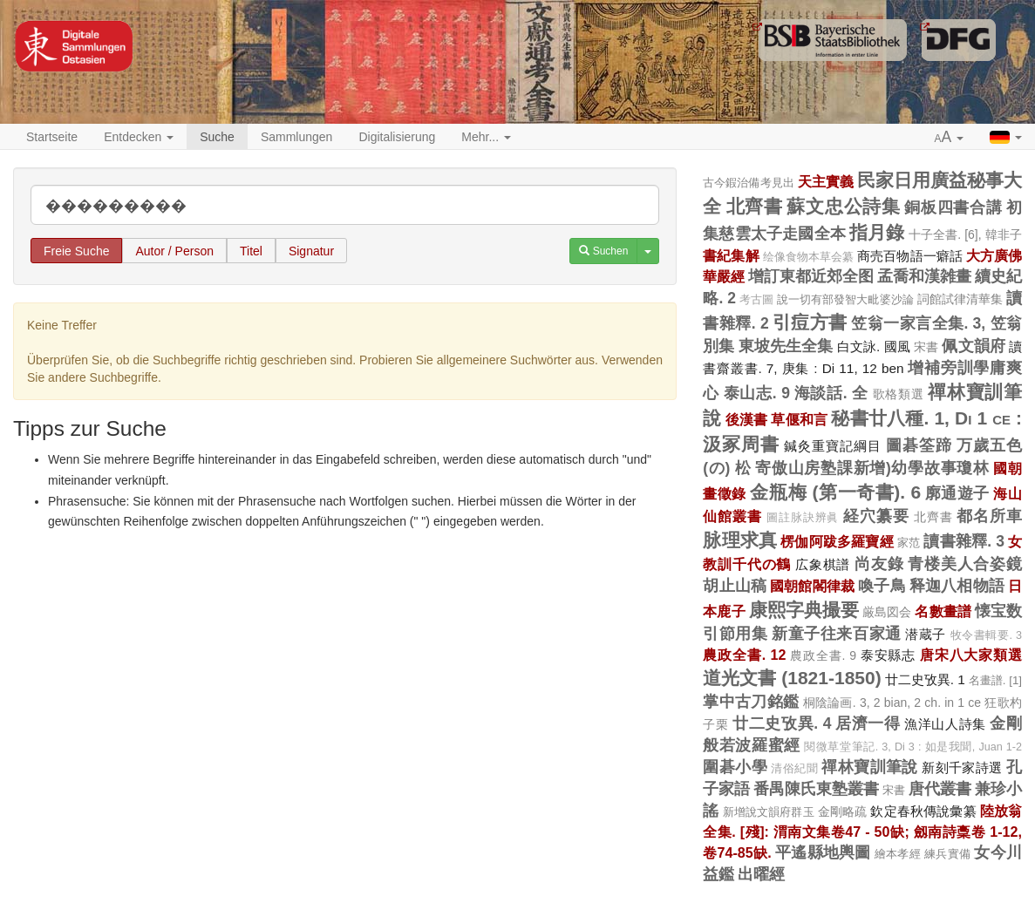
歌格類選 (898, 394)
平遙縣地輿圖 (823, 852)
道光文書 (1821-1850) (792, 678)
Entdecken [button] (139, 137)
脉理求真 (740, 540)
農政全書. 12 (744, 654)
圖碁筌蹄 (919, 445)
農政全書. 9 (823, 655)
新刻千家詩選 (962, 767)
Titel (251, 251)
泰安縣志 (888, 655)
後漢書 (746, 419)
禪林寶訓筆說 (869, 767)
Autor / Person (174, 251)
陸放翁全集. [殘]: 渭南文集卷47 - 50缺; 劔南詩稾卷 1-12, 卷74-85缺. (862, 831)
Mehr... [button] (486, 137)
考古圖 (756, 300)
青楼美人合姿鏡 (965, 564)
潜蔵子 (925, 634)
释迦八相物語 (956, 585)
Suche (217, 137)
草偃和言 (799, 419)
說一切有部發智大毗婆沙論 (845, 299)
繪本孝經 (898, 853)
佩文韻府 (973, 346)
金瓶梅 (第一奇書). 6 (835, 492)
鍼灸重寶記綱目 (833, 445)
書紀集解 (731, 255)
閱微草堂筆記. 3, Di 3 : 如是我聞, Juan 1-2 (913, 747)
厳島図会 (886, 612)
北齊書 (754, 206)
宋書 (926, 347)
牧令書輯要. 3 (986, 635)
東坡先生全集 (786, 346)
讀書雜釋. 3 (963, 541)
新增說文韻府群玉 (768, 811)
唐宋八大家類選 (971, 654)
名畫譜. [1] (995, 680)
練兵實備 (947, 853)
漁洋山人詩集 (945, 723)
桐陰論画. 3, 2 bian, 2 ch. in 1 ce (892, 703)
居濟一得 (868, 723)
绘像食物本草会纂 (809, 257)
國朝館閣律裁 (812, 586)
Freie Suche (76, 251)
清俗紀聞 (794, 769)
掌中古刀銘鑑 (751, 701)
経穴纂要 (876, 516)
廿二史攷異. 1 (925, 679)
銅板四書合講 (953, 207)
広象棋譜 (822, 564)
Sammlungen (297, 137)
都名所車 (989, 516)
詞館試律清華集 (960, 299)
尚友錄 (879, 564)
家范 (908, 542)
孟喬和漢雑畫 (924, 276)
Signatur (311, 251)
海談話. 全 (831, 393)
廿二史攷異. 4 (781, 723)
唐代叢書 (940, 789)
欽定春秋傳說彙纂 (923, 811)
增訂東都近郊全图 (811, 276)
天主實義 (826, 181)
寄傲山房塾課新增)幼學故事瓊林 (872, 468)
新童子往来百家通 (837, 633)
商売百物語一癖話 (910, 255)
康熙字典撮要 (804, 610)
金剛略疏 (843, 811)
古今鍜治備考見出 (748, 182)
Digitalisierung (396, 137)
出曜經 (761, 874)
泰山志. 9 (757, 393)
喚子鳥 (882, 585)
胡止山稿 (734, 585)
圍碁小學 (735, 767)
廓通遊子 (957, 493)
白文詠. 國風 (873, 346)
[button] (949, 138)
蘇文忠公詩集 (843, 206)
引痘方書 (810, 322)
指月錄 (877, 232)
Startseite (52, 137)
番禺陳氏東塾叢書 (816, 789)
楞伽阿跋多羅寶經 (837, 541)
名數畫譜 (942, 611)
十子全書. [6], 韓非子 (966, 234)
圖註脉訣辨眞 (803, 518)
